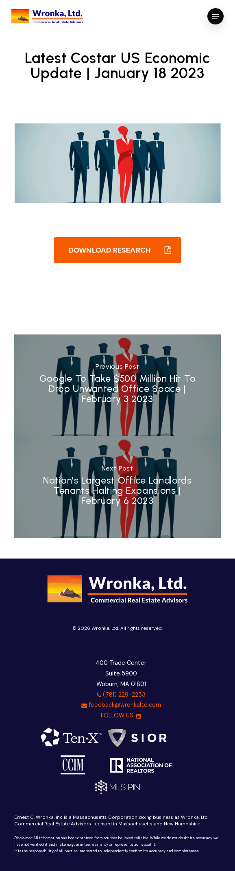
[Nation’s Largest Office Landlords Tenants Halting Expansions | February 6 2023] (117, 487)
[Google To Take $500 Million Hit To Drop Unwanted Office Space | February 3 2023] (117, 385)
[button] (215, 16)
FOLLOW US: (121, 715)
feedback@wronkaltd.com (121, 704)
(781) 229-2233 (121, 694)
